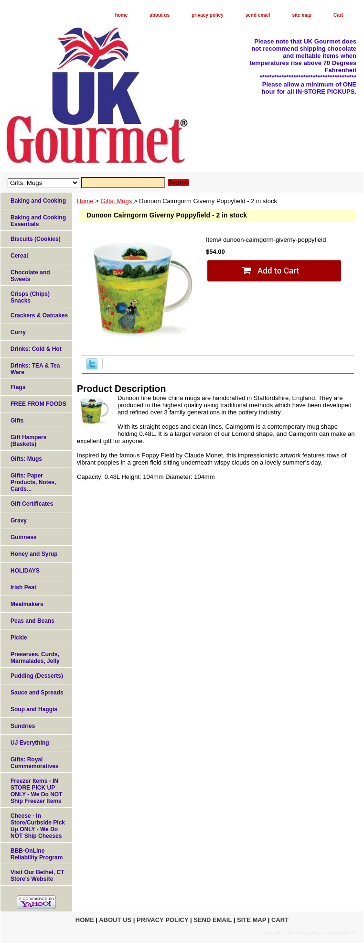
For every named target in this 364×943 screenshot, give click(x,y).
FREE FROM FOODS (38, 404)
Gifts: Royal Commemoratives (35, 763)
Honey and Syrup (34, 554)
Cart (338, 15)
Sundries (23, 726)
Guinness (24, 537)
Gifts (17, 420)
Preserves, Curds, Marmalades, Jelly (35, 657)
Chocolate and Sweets (30, 275)
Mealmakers (27, 604)
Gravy (19, 520)
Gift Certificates (32, 503)
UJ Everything (30, 742)
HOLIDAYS (25, 570)
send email (258, 15)
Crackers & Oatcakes (39, 315)
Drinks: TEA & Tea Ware (35, 369)
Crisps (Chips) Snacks (30, 297)
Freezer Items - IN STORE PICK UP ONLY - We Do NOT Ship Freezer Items (36, 791)
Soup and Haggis (34, 709)
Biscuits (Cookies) (36, 239)
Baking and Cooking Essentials (38, 221)
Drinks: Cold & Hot (36, 349)
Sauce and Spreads (37, 692)
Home (85, 201)
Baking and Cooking (38, 200)
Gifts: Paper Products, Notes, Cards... (33, 482)
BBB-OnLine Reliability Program (37, 854)
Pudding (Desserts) (37, 675)
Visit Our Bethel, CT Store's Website (37, 875)
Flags (18, 387)
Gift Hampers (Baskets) (28, 440)
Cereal (19, 255)
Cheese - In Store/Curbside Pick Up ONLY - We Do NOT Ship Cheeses (38, 826)
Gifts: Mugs (117, 201)
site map (301, 15)
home (121, 15)
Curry (18, 332)
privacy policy (208, 15)
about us (160, 15)
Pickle (19, 637)
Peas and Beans (32, 621)
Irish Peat (23, 587)
